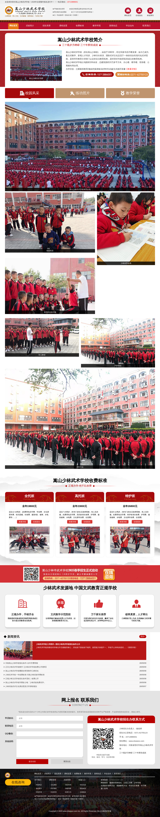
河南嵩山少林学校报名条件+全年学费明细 (21, 663)
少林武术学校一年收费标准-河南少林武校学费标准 (24, 675)
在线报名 (139, 15)
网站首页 (127, 15)
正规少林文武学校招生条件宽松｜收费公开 (22, 679)
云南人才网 (128, 783)
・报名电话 (82, 788)
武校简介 (47, 774)
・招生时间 (67, 785)
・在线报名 (82, 792)
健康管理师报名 (116, 783)
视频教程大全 (121, 786)
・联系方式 (67, 792)
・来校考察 (67, 788)
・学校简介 (38, 785)
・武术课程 (53, 788)
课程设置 (67, 774)
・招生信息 (82, 785)
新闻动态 (97, 774)
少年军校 (137, 783)
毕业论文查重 (134, 786)
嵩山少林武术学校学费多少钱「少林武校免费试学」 (25, 682)
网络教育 (104, 783)
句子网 (143, 786)
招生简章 (57, 774)
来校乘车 (150, 15)
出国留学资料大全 (108, 786)
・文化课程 (53, 785)
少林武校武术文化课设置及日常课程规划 (21, 686)
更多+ (142, 636)
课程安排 (52, 780)
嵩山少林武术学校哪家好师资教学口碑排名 (22, 671)
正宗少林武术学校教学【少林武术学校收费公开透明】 (26, 667)
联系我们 (117, 774)
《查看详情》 (132, 647)
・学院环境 (38, 792)
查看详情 (22, 522)
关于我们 (37, 780)
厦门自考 (104, 788)
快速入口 (82, 780)
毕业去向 (107, 774)
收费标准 (77, 774)
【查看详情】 (132, 69)
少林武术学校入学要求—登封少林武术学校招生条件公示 (58, 644)
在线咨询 (18, 782)
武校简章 (67, 780)
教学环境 (87, 774)
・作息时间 (53, 792)
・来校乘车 (38, 788)
